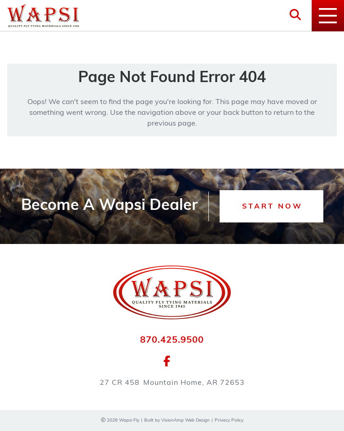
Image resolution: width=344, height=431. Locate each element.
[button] (271, 206)
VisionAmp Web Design (185, 420)
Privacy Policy (229, 420)
